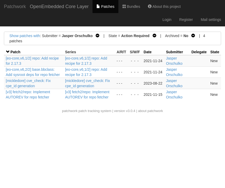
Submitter (174, 52)
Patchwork (15, 6)
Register (186, 19)
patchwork (69, 111)
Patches (105, 6)
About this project (164, 6)
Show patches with (24, 36)
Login (167, 19)
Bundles (131, 6)
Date (148, 52)
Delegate (198, 52)
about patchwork (150, 111)
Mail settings (211, 19)
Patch (15, 52)
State (214, 52)
